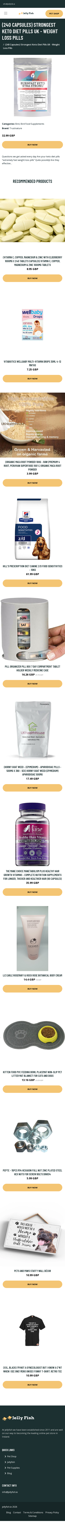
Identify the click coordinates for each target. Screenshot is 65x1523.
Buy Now (33, 144)
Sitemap (32, 1515)
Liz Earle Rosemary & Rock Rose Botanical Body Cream (32, 975)
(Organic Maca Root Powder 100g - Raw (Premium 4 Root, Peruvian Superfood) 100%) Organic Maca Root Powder (32, 465)
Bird (17, 123)
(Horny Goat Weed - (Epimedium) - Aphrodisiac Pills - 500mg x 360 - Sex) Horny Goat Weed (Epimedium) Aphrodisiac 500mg (32, 770)
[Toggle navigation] (5, 13)
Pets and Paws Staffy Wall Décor (32, 1270)
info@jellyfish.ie (9, 4)
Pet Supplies (13, 1467)
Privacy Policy (52, 1512)
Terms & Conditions (33, 1512)
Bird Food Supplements (32, 123)
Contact (17, 1512)
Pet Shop (54, 13)
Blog (9, 1473)
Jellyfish (11, 1462)
